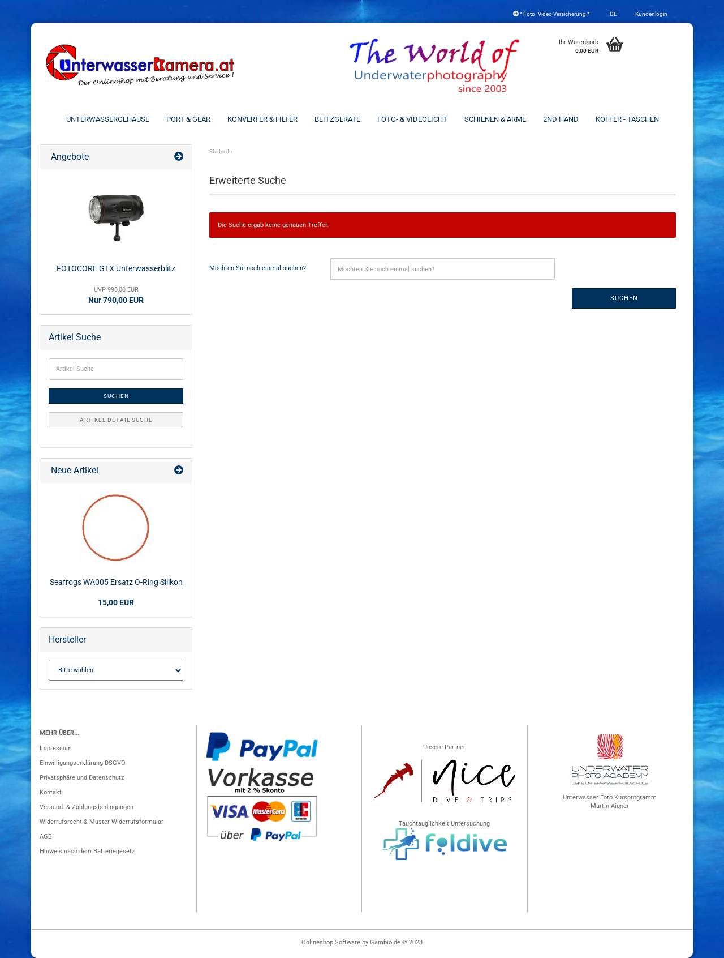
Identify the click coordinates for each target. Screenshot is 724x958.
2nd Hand (561, 119)
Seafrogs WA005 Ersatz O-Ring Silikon (116, 582)
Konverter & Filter (262, 119)
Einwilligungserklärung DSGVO (83, 763)
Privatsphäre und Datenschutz (82, 777)
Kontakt (51, 792)
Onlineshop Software (330, 942)
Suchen (624, 298)
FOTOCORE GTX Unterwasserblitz (116, 268)
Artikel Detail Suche (116, 420)
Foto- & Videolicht (412, 119)
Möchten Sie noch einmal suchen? (257, 268)
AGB (46, 836)
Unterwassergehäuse (107, 119)
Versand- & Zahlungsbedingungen (86, 807)
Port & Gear (188, 119)
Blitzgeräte (337, 119)
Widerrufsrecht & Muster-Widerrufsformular (101, 822)
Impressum (56, 748)
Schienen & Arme (495, 119)
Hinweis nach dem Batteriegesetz (87, 851)
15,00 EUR (116, 602)
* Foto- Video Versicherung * (551, 14)
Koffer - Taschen (627, 119)
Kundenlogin (650, 14)
